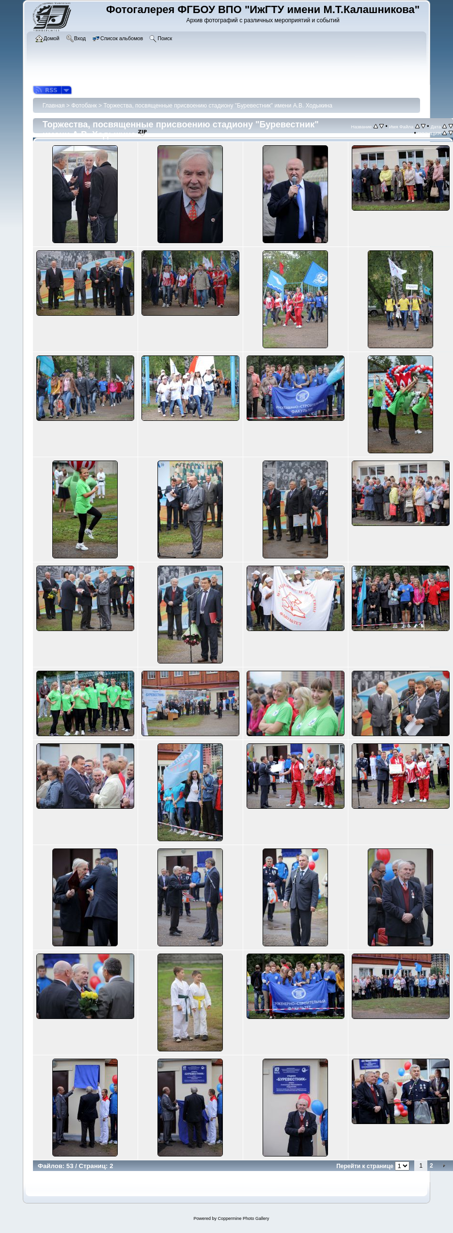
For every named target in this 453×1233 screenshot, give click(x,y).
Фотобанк (84, 105)
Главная (54, 105)
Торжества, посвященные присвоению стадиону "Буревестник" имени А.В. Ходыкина (218, 105)
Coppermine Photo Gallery (243, 1218)
